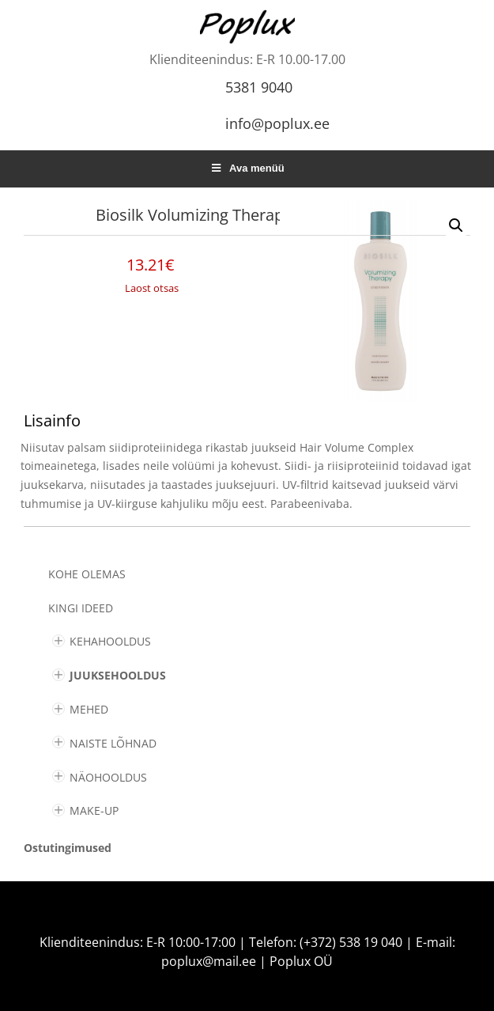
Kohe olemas (87, 573)
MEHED (89, 709)
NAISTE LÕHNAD (113, 743)
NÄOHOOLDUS (108, 777)
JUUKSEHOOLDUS (118, 675)
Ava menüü (246, 168)
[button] (456, 225)
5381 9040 (258, 87)
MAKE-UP (94, 810)
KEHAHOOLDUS (110, 641)
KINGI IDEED (80, 607)
